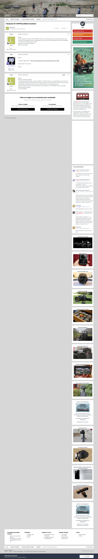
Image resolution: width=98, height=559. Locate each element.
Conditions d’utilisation (21, 557)
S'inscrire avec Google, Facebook (80, 41)
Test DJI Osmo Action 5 (82, 327)
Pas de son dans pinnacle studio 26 (83, 169)
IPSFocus (11, 550)
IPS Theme (6, 550)
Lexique (80, 535)
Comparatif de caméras (49, 537)
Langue (6, 551)
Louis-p (11, 34)
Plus (70, 15)
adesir (11, 54)
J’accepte (86, 556)
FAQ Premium (64, 538)
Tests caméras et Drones (49, 534)
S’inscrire (88, 6)
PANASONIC (22, 29)
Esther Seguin (78, 205)
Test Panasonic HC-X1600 (82, 236)
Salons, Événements (44, 15)
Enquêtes (29, 535)
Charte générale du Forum (79, 31)
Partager (56, 28)
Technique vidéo (30, 534)
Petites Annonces (25, 15)
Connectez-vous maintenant (52, 109)
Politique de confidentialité (18, 551)
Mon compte (64, 535)
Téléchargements (15, 15)
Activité (7, 15)
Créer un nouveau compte (23, 109)
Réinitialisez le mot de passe (82, 421)
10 (11, 48)
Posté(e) (23, 34)
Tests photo (46, 535)
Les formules (64, 534)
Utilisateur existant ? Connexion (78, 6)
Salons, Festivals (82, 534)
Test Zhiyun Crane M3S (82, 447)
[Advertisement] (82, 142)
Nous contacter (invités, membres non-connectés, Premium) (35, 551)
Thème (10, 551)
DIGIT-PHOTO (78, 101)
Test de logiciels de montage (15, 538)
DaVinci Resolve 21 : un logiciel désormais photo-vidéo (84, 212)
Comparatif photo (47, 538)
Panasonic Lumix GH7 (82, 291)
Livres (28, 537)
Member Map (35, 15)
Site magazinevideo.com (61, 15)
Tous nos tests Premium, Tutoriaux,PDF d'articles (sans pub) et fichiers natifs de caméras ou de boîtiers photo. (82, 415)
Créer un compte (65, 537)
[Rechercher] (83, 15)
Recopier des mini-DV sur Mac (83, 309)
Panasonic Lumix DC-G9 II (83, 346)
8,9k (10, 68)
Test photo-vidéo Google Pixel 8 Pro (83, 364)
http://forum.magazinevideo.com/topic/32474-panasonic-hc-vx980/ (45, 60)
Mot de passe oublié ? (78, 38)
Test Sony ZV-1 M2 (82, 428)
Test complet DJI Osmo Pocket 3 (82, 383)
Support (52, 15)
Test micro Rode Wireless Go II (83, 485)
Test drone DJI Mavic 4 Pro (82, 271)
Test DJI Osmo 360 (82, 253)
